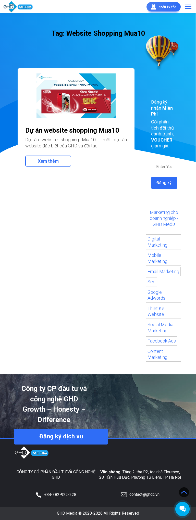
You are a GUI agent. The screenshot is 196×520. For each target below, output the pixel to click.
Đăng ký (164, 183)
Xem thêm (48, 161)
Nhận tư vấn (161, 7)
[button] (188, 7)
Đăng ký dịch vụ (61, 436)
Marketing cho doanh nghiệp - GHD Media (164, 218)
